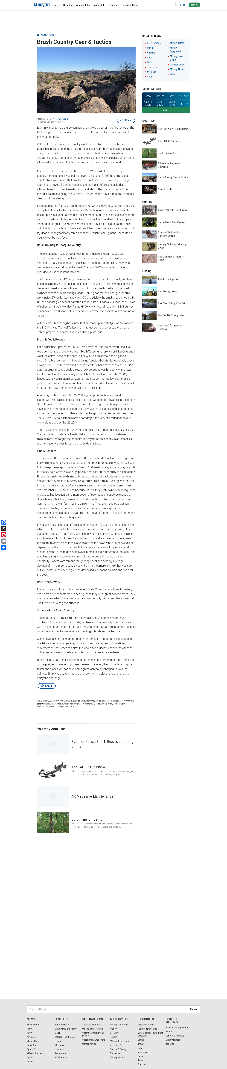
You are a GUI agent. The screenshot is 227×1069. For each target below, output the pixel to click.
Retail (140, 1048)
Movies (151, 47)
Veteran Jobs (83, 5)
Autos (150, 57)
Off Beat (151, 71)
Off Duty (114, 1033)
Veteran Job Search (92, 1024)
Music (150, 62)
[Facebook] (4, 522)
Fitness (113, 1037)
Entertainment (154, 42)
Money (113, 1029)
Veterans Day (116, 1045)
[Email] (4, 541)
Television (152, 67)
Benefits (67, 5)
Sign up (194, 5)
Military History (178, 69)
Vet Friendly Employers (93, 1040)
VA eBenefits (61, 1057)
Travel (173, 74)
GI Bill (57, 1033)
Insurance (59, 1049)
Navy (29, 1033)
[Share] (4, 547)
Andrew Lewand (60, 119)
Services (142, 1056)
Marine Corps (33, 1041)
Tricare (58, 1041)
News (57, 5)
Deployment (116, 1053)
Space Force (33, 1049)
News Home (33, 1024)
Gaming (151, 52)
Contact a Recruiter (175, 1035)
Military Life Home (119, 1024)
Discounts (114, 5)
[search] (176, 5)
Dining (141, 1040)
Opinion (30, 1057)
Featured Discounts (147, 1029)
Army (29, 1029)
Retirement (60, 1053)
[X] (4, 528)
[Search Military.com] (113, 1009)
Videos (30, 1061)
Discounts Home (146, 1024)
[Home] (38, 35)
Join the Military (131, 5)
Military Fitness (178, 42)
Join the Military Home (177, 1027)
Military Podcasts (35, 1053)
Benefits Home (62, 1024)
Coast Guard (33, 1045)
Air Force (31, 1037)
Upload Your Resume (92, 1029)
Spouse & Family (118, 1049)
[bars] (28, 5)
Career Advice (89, 1044)
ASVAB (169, 1031)
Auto (140, 1060)
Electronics (143, 1064)
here (75, 706)
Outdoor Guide (48, 35)
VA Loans (59, 1045)
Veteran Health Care (65, 1037)
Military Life (99, 5)
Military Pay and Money (66, 1029)
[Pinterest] (4, 535)
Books (150, 76)
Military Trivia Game (120, 1041)
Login (182, 5)
